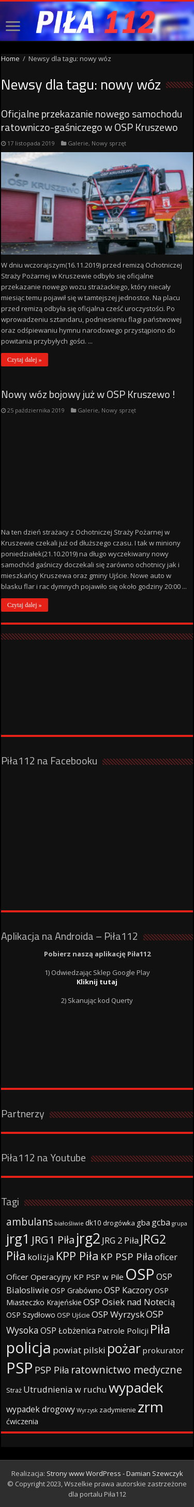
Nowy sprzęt (109, 143)
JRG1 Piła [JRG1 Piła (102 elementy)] (53, 1239)
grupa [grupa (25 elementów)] (179, 1223)
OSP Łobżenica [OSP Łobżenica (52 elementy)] (68, 1330)
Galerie (78, 143)
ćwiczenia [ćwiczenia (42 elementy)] (22, 1421)
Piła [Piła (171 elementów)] (160, 1328)
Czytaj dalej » (24, 359)
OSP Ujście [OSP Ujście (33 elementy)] (73, 1315)
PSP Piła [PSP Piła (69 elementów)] (52, 1370)
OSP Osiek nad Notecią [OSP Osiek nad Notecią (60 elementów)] (129, 1302)
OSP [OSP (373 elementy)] (140, 1274)
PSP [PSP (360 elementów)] (19, 1367)
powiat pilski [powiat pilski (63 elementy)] (79, 1350)
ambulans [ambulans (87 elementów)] (29, 1222)
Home (10, 58)
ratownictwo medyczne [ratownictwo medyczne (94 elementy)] (126, 1370)
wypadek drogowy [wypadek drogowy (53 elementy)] (40, 1409)
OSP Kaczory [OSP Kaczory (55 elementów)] (128, 1290)
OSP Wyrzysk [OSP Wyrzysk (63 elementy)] (118, 1314)
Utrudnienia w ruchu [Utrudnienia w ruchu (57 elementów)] (65, 1389)
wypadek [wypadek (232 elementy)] (136, 1387)
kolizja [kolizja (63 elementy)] (40, 1257)
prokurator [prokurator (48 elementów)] (163, 1350)
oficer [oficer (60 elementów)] (166, 1257)
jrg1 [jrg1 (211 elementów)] (18, 1238)
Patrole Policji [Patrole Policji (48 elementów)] (122, 1330)
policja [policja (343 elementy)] (28, 1347)
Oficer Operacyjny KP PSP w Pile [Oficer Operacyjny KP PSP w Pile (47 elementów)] (65, 1277)
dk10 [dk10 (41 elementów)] (93, 1223)
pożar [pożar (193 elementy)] (124, 1348)
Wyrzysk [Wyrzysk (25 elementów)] (87, 1410)
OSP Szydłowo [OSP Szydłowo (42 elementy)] (30, 1315)
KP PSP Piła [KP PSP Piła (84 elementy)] (126, 1256)
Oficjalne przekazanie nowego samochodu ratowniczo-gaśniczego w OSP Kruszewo (91, 120)
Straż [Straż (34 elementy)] (14, 1390)
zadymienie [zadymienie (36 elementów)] (117, 1409)
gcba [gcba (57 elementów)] (161, 1222)
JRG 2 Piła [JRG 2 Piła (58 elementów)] (120, 1240)
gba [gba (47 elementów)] (143, 1222)
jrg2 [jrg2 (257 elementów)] (88, 1238)
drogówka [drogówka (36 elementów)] (119, 1223)
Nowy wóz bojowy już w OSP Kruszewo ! (88, 394)
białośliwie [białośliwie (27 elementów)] (69, 1223)
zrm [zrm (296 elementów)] (150, 1406)
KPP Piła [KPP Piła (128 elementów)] (77, 1255)
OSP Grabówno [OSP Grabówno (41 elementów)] (76, 1290)
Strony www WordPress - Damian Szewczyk (115, 1473)
